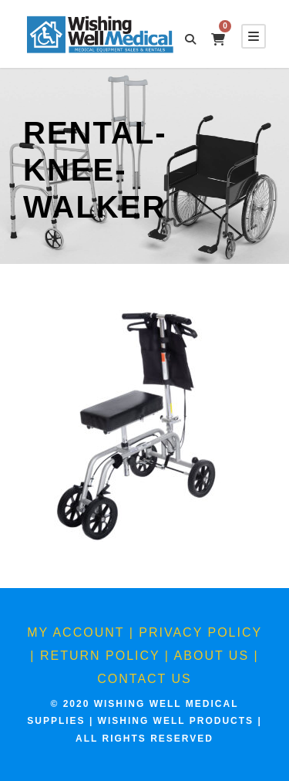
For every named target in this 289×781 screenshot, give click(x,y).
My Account (75, 632)
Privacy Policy (200, 632)
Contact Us (144, 678)
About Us (212, 655)
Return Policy (100, 655)
